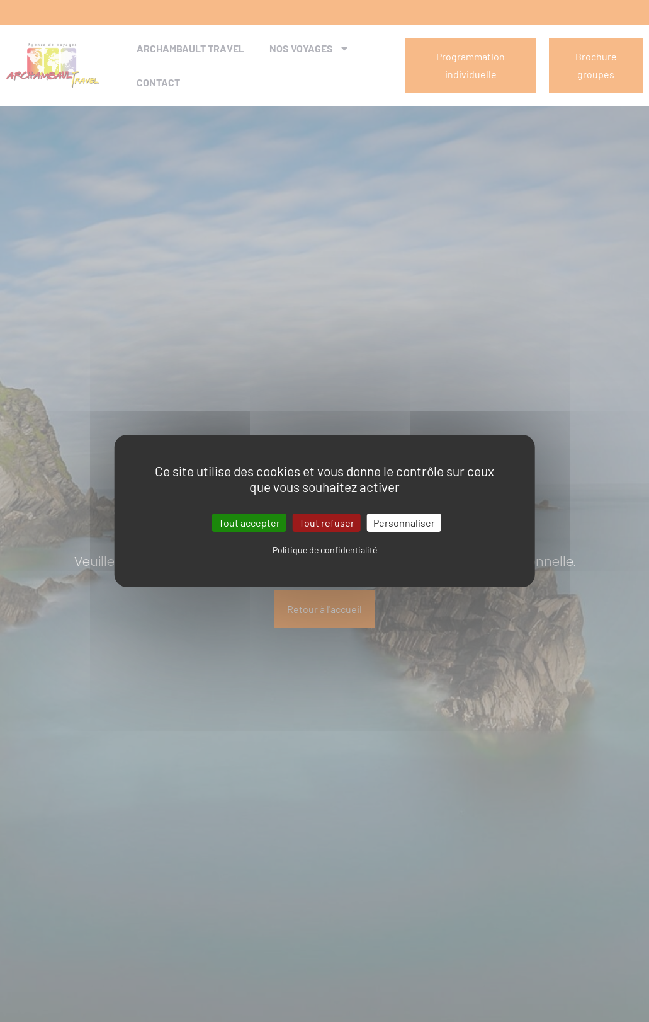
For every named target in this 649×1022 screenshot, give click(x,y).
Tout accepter (249, 523)
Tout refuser (326, 523)
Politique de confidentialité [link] (325, 549)
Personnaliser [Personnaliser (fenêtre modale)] (404, 523)
